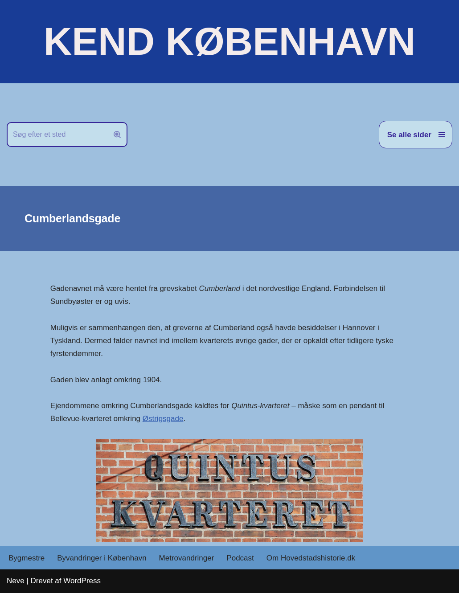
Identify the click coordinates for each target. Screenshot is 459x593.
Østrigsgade (163, 418)
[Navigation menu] (415, 134)
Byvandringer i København (101, 558)
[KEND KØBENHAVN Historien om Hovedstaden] (229, 41)
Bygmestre (26, 558)
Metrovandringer (186, 558)
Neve (16, 581)
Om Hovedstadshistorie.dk (310, 558)
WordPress (82, 581)
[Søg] (57, 134)
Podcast (240, 558)
